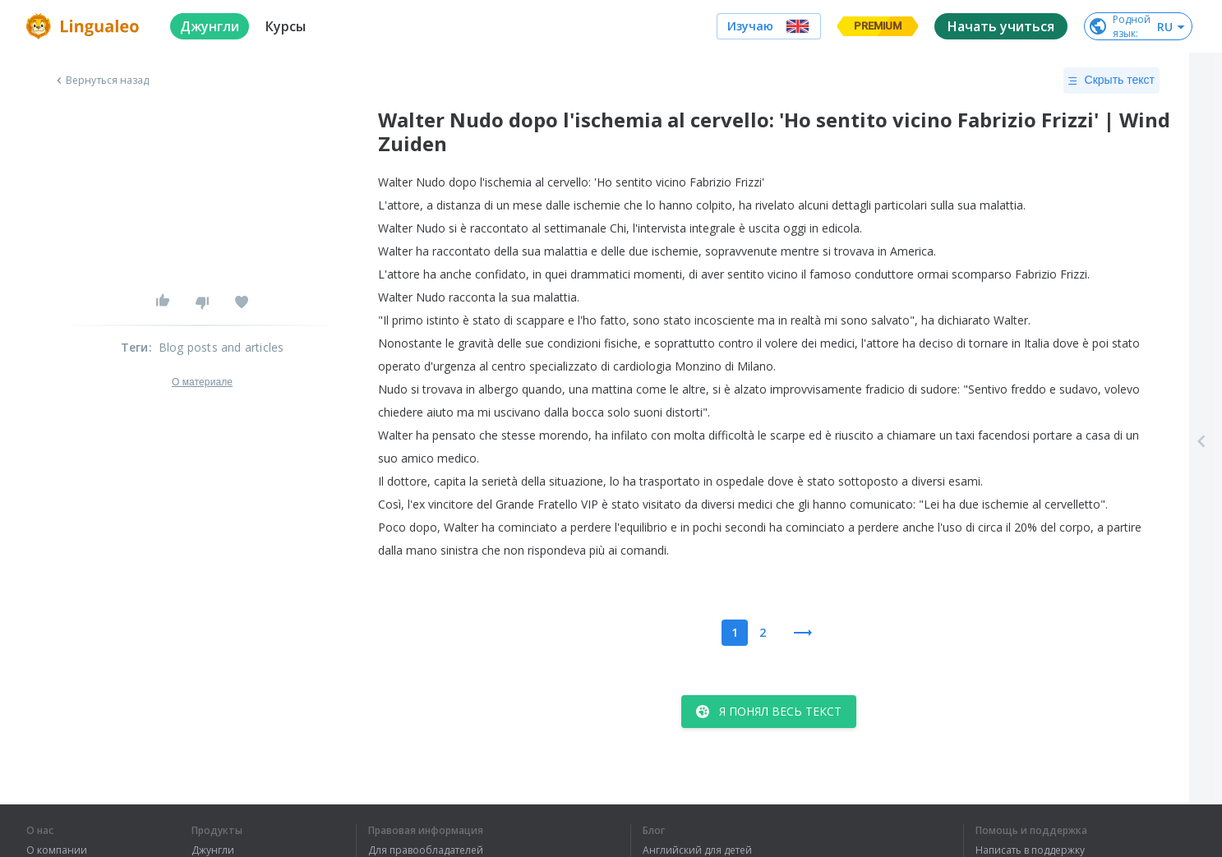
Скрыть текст (1111, 80)
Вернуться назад (101, 80)
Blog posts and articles (221, 347)
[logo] (85, 26)
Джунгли (212, 850)
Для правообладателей (425, 850)
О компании (56, 850)
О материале (202, 382)
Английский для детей (697, 850)
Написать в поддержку (1030, 850)
